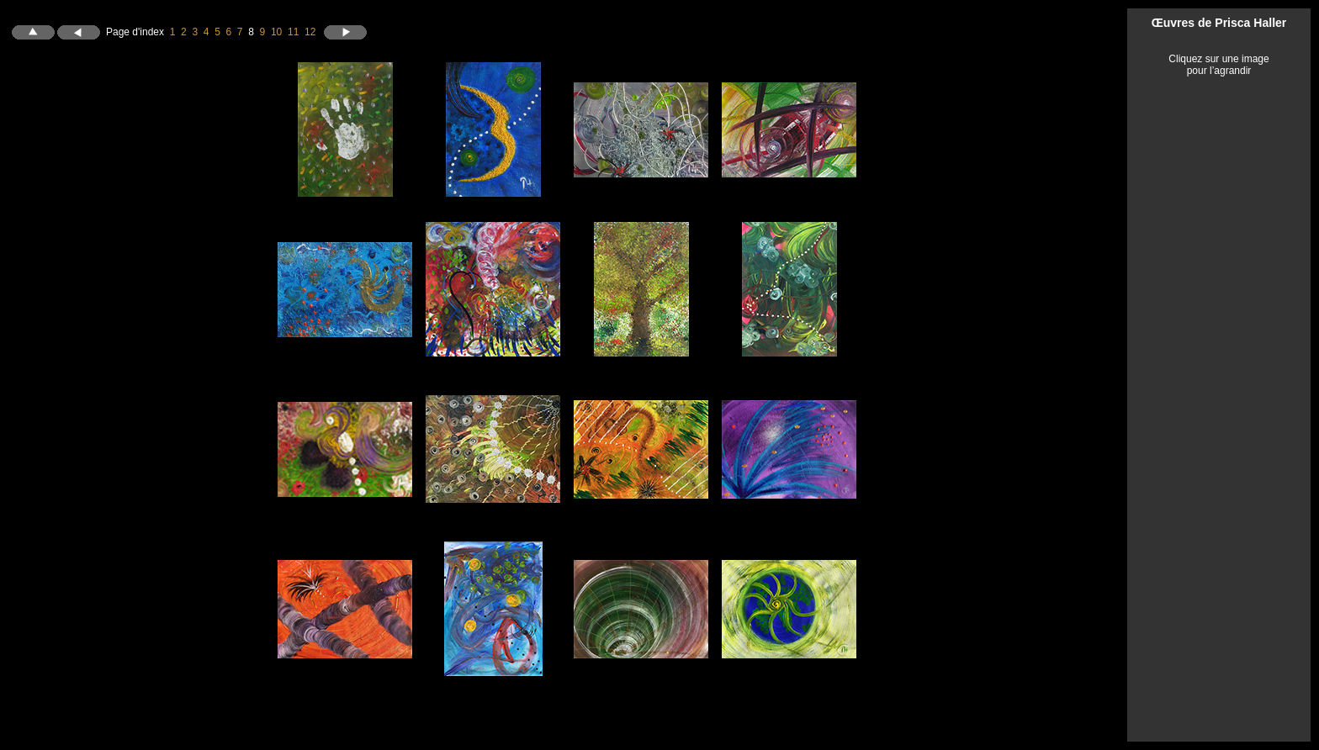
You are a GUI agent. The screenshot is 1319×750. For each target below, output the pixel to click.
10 (276, 31)
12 (310, 31)
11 (293, 31)
